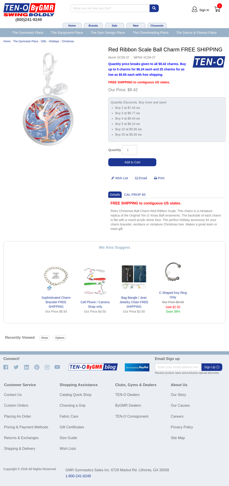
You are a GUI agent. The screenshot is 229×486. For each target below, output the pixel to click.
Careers (177, 416)
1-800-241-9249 (78, 476)
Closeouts (157, 25)
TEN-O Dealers (127, 395)
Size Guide (68, 438)
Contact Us (13, 395)
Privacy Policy (182, 427)
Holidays (54, 41)
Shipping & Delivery (19, 448)
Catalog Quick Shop (75, 395)
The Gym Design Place (108, 32)
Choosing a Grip (73, 405)
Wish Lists (68, 448)
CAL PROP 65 (135, 194)
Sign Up (211, 367)
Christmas (68, 41)
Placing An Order (17, 416)
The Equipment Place (67, 32)
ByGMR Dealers (128, 405)
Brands (93, 25)
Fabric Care (69, 416)
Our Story (178, 395)
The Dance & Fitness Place (196, 32)
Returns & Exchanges (21, 438)
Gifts (43, 41)
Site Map (178, 438)
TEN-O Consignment (131, 416)
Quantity (114, 150)
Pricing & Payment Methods (26, 427)
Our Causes (180, 405)
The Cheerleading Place (151, 32)
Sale (114, 25)
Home (72, 25)
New (136, 25)
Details (115, 194)
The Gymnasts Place (27, 32)
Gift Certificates (72, 427)
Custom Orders (16, 405)
